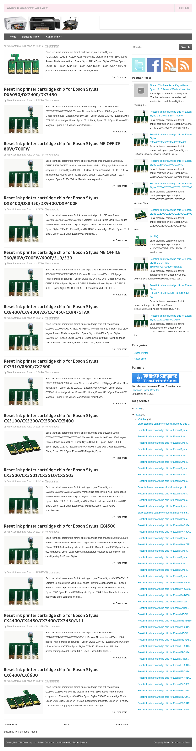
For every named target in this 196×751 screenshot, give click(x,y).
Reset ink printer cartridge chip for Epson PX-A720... (165, 582)
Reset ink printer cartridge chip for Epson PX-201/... (164, 627)
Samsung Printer (31, 36)
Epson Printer (141, 353)
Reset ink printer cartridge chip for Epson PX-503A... (165, 525)
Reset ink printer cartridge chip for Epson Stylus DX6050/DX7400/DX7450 (51, 92)
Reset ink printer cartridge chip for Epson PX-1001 (163, 684)
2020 (138, 408)
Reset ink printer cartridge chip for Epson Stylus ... (163, 430)
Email (169, 65)
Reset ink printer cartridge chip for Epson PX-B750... (165, 595)
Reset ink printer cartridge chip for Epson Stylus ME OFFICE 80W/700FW (62, 146)
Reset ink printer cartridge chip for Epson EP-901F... (164, 646)
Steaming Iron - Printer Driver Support (41, 742)
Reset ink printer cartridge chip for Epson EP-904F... (164, 703)
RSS (185, 65)
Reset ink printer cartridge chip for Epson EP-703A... (165, 652)
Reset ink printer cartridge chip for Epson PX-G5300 (164, 589)
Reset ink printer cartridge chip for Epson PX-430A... (165, 531)
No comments (52, 46)
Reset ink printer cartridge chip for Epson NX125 (162, 601)
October (142, 419)
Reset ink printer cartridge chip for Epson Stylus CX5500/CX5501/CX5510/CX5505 (51, 472)
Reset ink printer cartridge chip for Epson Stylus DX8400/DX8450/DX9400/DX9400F (51, 200)
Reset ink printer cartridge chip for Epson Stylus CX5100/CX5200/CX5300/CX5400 (51, 418)
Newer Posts (11, 724)
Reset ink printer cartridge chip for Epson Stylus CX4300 (60, 526)
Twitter (138, 65)
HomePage (183, 8)
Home (13, 36)
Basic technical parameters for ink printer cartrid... (163, 512)
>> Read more (119, 77)
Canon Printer (53, 36)
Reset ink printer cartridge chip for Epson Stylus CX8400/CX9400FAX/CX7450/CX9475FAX (51, 309)
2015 (138, 415)
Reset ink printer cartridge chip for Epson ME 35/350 (165, 620)
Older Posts (122, 724)
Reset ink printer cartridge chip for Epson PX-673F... (164, 544)
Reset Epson (140, 358)
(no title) (154, 236)
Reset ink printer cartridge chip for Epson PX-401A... (165, 678)
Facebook (154, 65)
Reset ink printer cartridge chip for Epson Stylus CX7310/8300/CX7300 (51, 364)
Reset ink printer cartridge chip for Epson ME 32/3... (164, 639)
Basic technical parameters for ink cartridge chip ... (164, 423)
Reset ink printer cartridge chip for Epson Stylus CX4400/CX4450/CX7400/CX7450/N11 (51, 618)
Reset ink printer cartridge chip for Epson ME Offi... (164, 614)
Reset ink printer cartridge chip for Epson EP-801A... (165, 665)
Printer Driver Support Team (177, 742)
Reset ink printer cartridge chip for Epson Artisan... (163, 608)
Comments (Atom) (27, 731)
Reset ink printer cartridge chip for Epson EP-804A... (165, 709)
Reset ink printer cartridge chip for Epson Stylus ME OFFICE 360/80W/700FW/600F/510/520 (62, 255)
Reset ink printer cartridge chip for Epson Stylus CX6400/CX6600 (51, 672)
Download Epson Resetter (145, 390)
